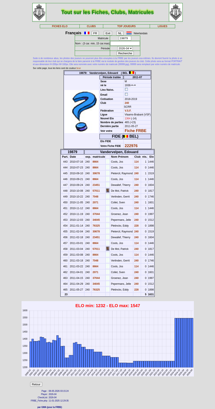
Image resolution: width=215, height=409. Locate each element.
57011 (96, 190)
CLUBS (91, 26)
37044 (96, 214)
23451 (96, 185)
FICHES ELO (59, 26)
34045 (96, 219)
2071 (95, 202)
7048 (95, 196)
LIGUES (162, 26)
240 (126, 102)
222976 (131, 146)
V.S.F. (128, 110)
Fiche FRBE (135, 131)
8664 (95, 161)
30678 (96, 173)
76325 (96, 225)
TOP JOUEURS (126, 26)
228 (136, 225)
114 (136, 161)
